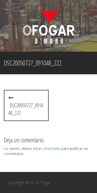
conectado (51, 148)
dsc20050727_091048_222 (25, 105)
